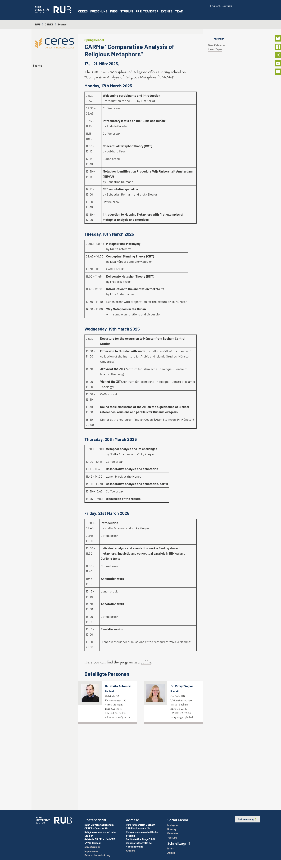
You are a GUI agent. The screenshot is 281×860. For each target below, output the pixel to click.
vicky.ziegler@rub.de (182, 794)
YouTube (172, 837)
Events (167, 11)
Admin (171, 852)
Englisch (215, 5)
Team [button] (179, 11)
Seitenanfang (247, 819)
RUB (38, 24)
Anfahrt (130, 850)
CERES (83, 11)
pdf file (146, 739)
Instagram (173, 825)
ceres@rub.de (92, 846)
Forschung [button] (98, 11)
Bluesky (171, 829)
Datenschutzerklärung (97, 855)
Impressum (91, 851)
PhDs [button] (114, 11)
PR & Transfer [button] (146, 11)
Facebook (172, 833)
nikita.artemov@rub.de (117, 794)
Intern (170, 848)
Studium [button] (126, 11)
